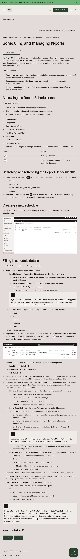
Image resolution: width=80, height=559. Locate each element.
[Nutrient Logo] (7, 10)
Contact (11, 555)
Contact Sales (60, 9)
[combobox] (19, 52)
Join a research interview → (43, 2)
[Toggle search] (71, 10)
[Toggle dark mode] (50, 10)
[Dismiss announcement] (77, 2)
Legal (17, 555)
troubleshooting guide (67, 300)
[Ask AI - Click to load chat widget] (73, 552)
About (4, 555)
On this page (72, 30)
